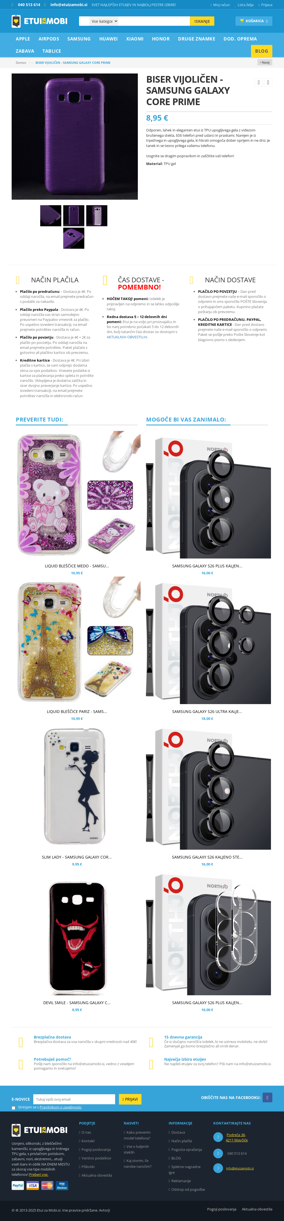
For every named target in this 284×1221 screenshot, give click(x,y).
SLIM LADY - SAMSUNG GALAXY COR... (77, 857)
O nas (86, 1132)
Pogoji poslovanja (96, 1149)
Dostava (178, 1132)
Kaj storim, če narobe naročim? (138, 1163)
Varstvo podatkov (96, 1158)
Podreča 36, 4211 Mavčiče (237, 1137)
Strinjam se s (25, 1107)
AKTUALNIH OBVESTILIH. (127, 336)
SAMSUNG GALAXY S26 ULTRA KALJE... (207, 711)
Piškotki (88, 1166)
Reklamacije (181, 1180)
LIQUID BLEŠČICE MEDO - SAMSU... (77, 565)
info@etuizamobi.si (240, 1168)
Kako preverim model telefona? (137, 1135)
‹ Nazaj (265, 62)
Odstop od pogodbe (188, 1189)
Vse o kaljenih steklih (136, 1149)
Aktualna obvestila (97, 1175)
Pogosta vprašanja (186, 1149)
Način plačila (181, 1140)
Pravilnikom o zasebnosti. (61, 1107)
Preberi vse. (38, 1174)
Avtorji (104, 1210)
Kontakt (88, 1140)
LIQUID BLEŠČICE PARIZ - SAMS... (77, 711)
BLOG (176, 1158)
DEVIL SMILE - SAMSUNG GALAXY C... (77, 1002)
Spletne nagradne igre (185, 1169)
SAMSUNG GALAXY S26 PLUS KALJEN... (207, 565)
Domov (21, 62)
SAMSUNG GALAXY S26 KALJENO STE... (207, 857)
